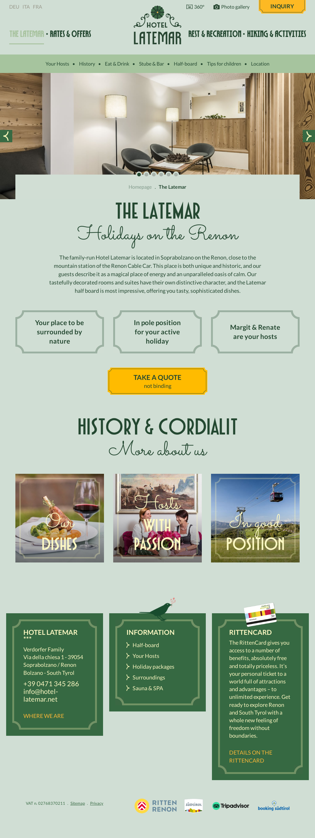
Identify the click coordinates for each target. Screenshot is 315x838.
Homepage (140, 187)
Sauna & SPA (148, 688)
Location (260, 63)
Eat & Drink (117, 63)
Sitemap (77, 803)
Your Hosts (57, 63)
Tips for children (224, 63)
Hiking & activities (276, 34)
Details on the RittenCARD (250, 756)
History (87, 63)
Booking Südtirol (273, 806)
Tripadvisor (230, 806)
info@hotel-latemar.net (40, 695)
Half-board (185, 63)
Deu (14, 7)
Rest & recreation (214, 34)
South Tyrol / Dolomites (193, 806)
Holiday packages (153, 666)
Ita (26, 7)
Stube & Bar (151, 63)
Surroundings (149, 677)
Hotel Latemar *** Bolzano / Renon (157, 24)
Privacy (96, 803)
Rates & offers (70, 34)
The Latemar (26, 34)
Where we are (43, 715)
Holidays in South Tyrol (155, 806)
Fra (37, 7)
